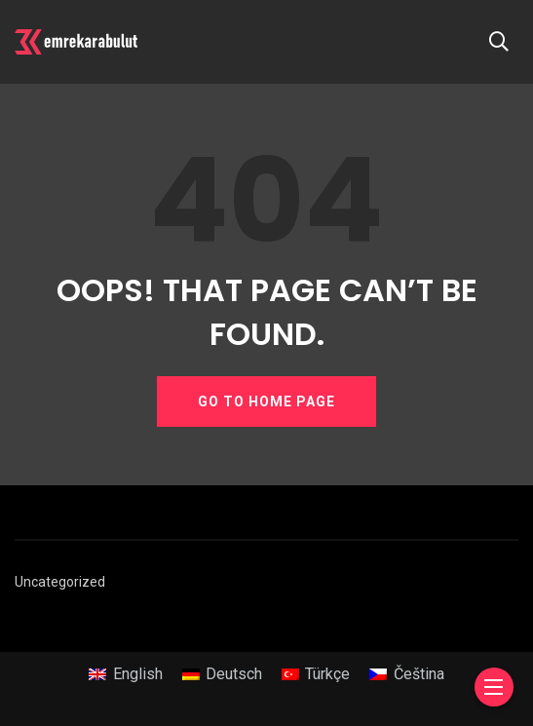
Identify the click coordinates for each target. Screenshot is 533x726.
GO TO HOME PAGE (266, 401)
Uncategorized (60, 582)
